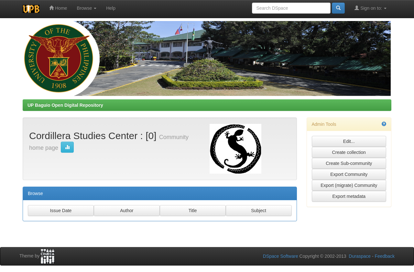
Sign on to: (370, 8)
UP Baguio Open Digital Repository (65, 105)
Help (110, 8)
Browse (87, 8)
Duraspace (360, 256)
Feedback (385, 256)
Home (58, 8)
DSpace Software (280, 256)
